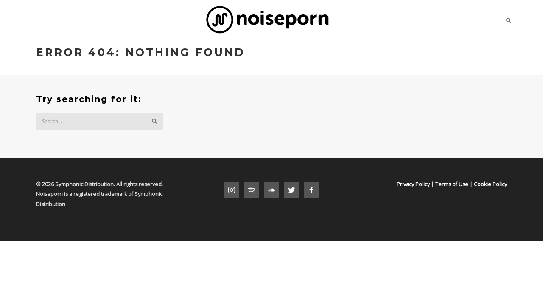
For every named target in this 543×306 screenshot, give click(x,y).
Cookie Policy (490, 184)
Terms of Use (451, 184)
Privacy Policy (413, 184)
